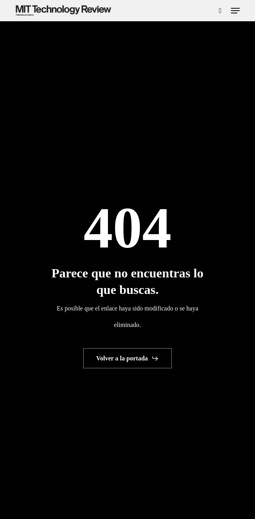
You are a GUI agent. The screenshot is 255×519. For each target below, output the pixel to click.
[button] (235, 11)
